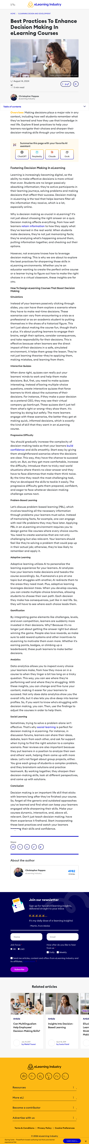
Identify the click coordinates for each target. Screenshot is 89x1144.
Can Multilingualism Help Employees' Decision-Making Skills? (26, 1027)
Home (12, 14)
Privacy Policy (45, 1128)
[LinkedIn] (40, 1076)
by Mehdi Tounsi (29, 1044)
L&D (22, 949)
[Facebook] (23, 1076)
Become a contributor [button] (44, 1107)
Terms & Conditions (24, 1128)
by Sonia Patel (62, 1044)
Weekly (62, 952)
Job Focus (16, 944)
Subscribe (19, 969)
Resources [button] (44, 1087)
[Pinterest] (57, 1076)
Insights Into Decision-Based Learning (60, 1025)
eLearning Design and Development (34, 14)
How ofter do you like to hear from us (61, 946)
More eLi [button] (44, 1097)
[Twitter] (32, 1076)
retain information (33, 226)
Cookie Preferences (65, 1128)
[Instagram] (65, 1076)
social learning (46, 727)
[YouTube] (48, 1076)
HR (14, 949)
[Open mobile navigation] (12, 4)
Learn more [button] (29, 961)
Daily (51, 952)
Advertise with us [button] (44, 1117)
